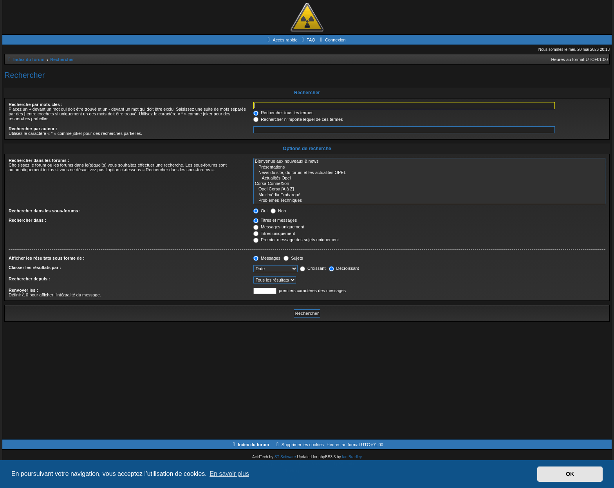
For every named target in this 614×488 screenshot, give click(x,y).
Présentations (429, 167)
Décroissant (344, 268)
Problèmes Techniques (429, 200)
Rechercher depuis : (29, 278)
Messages (266, 258)
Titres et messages (275, 220)
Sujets (293, 258)
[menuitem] (307, 40)
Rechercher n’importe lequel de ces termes (298, 119)
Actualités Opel (429, 178)
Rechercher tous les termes (283, 112)
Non (278, 210)
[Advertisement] (239, 380)
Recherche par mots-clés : (36, 104)
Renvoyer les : (23, 290)
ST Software (285, 457)
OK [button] (570, 474)
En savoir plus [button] (229, 473)
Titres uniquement (274, 233)
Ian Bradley (352, 457)
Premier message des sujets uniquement (296, 239)
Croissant (313, 268)
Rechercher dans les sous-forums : (45, 210)
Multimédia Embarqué (429, 195)
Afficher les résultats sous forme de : (47, 258)
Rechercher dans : (27, 220)
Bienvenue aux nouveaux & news (429, 161)
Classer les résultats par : (35, 267)
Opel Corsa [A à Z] (429, 189)
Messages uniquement (278, 226)
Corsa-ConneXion (429, 184)
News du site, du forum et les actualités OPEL (429, 173)
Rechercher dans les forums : (39, 160)
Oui (260, 210)
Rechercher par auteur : (33, 128)
